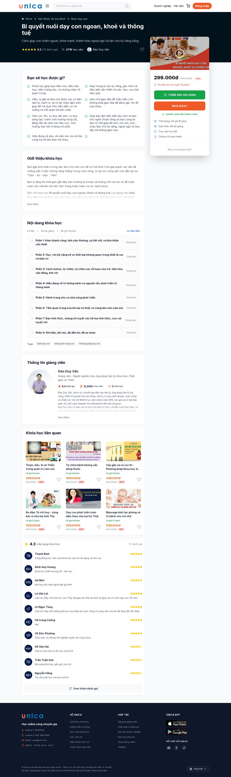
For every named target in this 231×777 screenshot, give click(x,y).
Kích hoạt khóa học (80, 732)
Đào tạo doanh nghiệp (129, 732)
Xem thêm (32, 204)
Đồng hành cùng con (64, 343)
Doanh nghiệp (162, 6)
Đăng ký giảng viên (127, 721)
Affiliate (122, 747)
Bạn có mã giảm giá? (180, 149)
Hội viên (179, 6)
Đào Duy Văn (101, 49)
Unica (27, 18)
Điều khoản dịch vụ (79, 742)
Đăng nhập (202, 6)
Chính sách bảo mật (80, 747)
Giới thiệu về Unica (79, 721)
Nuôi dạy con (79, 18)
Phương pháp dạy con (89, 343)
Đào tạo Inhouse (126, 737)
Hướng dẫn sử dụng (80, 727)
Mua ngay (179, 106)
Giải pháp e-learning (128, 727)
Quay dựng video (126, 742)
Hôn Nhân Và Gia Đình (51, 18)
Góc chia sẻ (76, 737)
